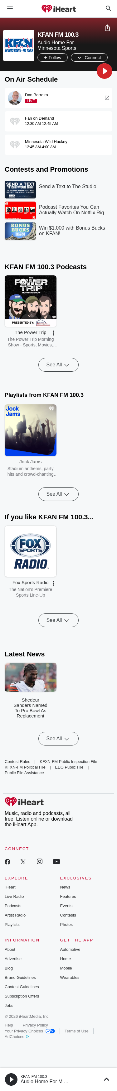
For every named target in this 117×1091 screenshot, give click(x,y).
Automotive (70, 949)
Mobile (66, 968)
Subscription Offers (22, 996)
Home (65, 958)
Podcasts (13, 905)
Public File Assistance (24, 772)
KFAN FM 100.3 (34, 1076)
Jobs (9, 1005)
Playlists (12, 924)
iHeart (10, 887)
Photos (66, 924)
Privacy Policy (35, 1025)
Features (68, 896)
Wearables (70, 977)
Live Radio (14, 896)
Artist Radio (15, 915)
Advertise (13, 958)
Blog (9, 968)
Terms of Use (77, 1031)
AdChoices (17, 1036)
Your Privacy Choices (30, 1031)
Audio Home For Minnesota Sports (59, 1081)
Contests (68, 915)
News (65, 887)
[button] (104, 71)
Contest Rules (17, 761)
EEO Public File (69, 767)
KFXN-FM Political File (25, 767)
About (10, 949)
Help (9, 1025)
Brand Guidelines (20, 977)
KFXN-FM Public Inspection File (68, 761)
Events (66, 905)
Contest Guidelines (22, 986)
